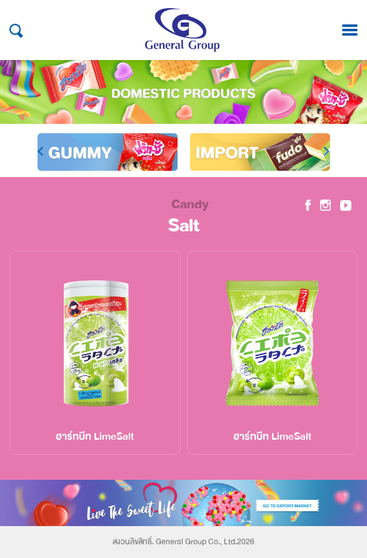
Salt (183, 226)
